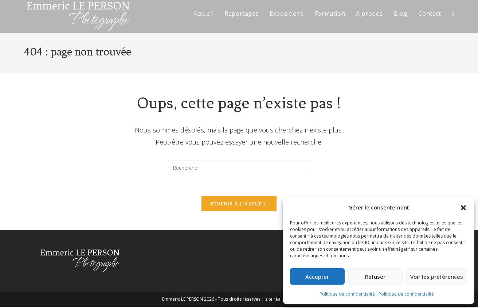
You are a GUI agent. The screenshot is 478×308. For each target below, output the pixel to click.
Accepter (317, 276)
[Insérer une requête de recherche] (239, 168)
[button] (463, 207)
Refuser (375, 276)
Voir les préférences (436, 276)
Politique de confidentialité (347, 294)
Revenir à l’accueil (239, 204)
